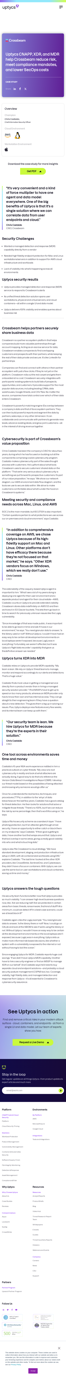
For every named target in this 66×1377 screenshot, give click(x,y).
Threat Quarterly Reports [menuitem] (42, 1240)
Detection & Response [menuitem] (10, 1170)
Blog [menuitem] (34, 1206)
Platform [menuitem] (5, 1121)
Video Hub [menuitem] (37, 1211)
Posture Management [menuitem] (10, 1142)
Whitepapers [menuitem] (38, 1225)
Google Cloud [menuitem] (38, 1129)
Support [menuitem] (36, 1276)
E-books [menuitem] (36, 1230)
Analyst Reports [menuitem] (39, 1196)
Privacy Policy (16, 1365)
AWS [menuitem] (34, 1119)
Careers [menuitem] (36, 1260)
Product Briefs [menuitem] (38, 1201)
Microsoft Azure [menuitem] (39, 1124)
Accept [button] (33, 1371)
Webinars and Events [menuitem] (41, 1250)
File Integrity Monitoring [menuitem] (11, 1165)
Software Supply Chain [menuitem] (11, 1160)
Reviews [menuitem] (5, 1206)
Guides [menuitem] (35, 1235)
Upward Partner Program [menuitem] (12, 1291)
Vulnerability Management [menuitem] (12, 1147)
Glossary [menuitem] (36, 1245)
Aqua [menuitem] (4, 1217)
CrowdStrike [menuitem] (7, 1232)
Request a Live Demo (31, 1042)
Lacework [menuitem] (6, 1222)
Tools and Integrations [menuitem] (41, 1139)
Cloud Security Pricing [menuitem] (10, 1126)
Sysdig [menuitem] (4, 1227)
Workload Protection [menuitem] (10, 1136)
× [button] (59, 1348)
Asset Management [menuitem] (9, 1175)
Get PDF (31, 171)
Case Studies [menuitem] (7, 1201)
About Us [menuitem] (5, 1196)
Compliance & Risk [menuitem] (9, 1180)
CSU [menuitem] (34, 1271)
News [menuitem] (35, 1265)
